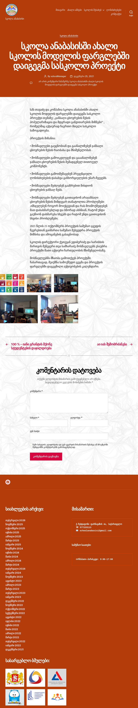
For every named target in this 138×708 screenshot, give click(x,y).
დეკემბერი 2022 (14, 601)
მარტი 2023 (12, 588)
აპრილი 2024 (13, 560)
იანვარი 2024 (13, 572)
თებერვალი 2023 (15, 593)
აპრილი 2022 (13, 633)
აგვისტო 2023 (13, 580)
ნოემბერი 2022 (14, 605)
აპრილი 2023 (13, 584)
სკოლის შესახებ (92, 9)
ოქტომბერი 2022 (15, 609)
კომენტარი (36, 391)
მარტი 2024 (12, 564)
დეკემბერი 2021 (14, 649)
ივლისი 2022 (12, 621)
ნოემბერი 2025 (14, 524)
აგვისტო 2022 (13, 617)
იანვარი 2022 (13, 645)
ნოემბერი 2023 (14, 576)
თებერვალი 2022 (15, 641)
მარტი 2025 (12, 540)
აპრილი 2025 (13, 536)
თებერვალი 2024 (15, 568)
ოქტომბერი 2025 (15, 528)
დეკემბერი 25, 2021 (84, 76)
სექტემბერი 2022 (15, 613)
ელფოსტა (76, 418)
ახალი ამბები (74, 9)
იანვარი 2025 (13, 544)
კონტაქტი (116, 14)
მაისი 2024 (11, 556)
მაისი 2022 (11, 629)
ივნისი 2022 (12, 625)
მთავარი (60, 9)
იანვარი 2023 (13, 597)
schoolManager (58, 76)
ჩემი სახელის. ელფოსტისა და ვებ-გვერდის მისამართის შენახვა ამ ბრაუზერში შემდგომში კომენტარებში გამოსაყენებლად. (70, 445)
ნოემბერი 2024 (14, 548)
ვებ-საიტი (34, 431)
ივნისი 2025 (12, 532)
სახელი (34, 418)
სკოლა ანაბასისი (69, 36)
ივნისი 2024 (12, 552)
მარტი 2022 (12, 637)
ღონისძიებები (113, 9)
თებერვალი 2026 (15, 520)
